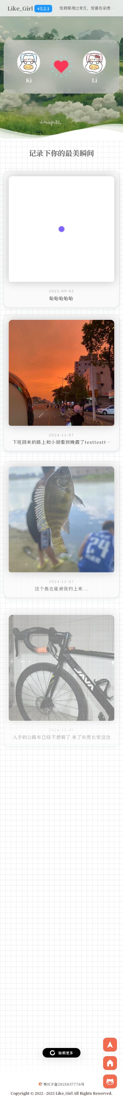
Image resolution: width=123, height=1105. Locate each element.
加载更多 (61, 1053)
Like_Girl (29, 8)
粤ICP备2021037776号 (63, 1084)
